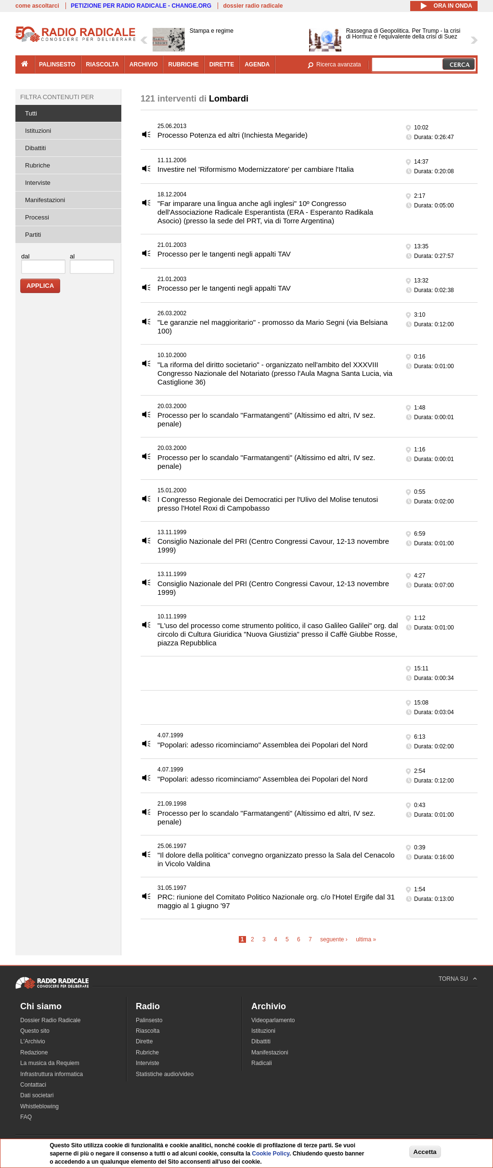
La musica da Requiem (49, 1063)
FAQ (26, 1117)
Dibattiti (35, 148)
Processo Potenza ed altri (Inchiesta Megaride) (232, 135)
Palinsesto (149, 1020)
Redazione (34, 1052)
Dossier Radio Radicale (50, 1020)
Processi (37, 217)
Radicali (261, 1063)
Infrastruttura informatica (51, 1074)
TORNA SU (453, 978)
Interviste (38, 182)
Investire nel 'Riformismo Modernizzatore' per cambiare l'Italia (255, 169)
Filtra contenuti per (57, 97)
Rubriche (37, 165)
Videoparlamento (273, 1020)
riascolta (102, 64)
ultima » (366, 939)
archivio (144, 64)
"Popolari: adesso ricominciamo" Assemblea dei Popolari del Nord (262, 745)
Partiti (33, 234)
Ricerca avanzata (338, 64)
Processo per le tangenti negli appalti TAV (224, 254)
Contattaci (33, 1084)
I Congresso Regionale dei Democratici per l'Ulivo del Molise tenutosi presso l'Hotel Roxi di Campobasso (267, 503)
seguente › (334, 939)
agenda (257, 64)
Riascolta (147, 1030)
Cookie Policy (270, 1153)
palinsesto (57, 64)
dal (25, 256)
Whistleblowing (39, 1106)
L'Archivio (32, 1041)
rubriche (183, 64)
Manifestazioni (45, 200)
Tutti (31, 113)
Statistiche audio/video (165, 1074)
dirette (221, 64)
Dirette (144, 1041)
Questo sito (35, 1030)
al (72, 256)
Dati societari (36, 1095)
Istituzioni (38, 130)
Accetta (425, 1151)
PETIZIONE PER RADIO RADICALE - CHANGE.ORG (141, 5)
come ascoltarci (37, 5)
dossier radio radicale (253, 5)
